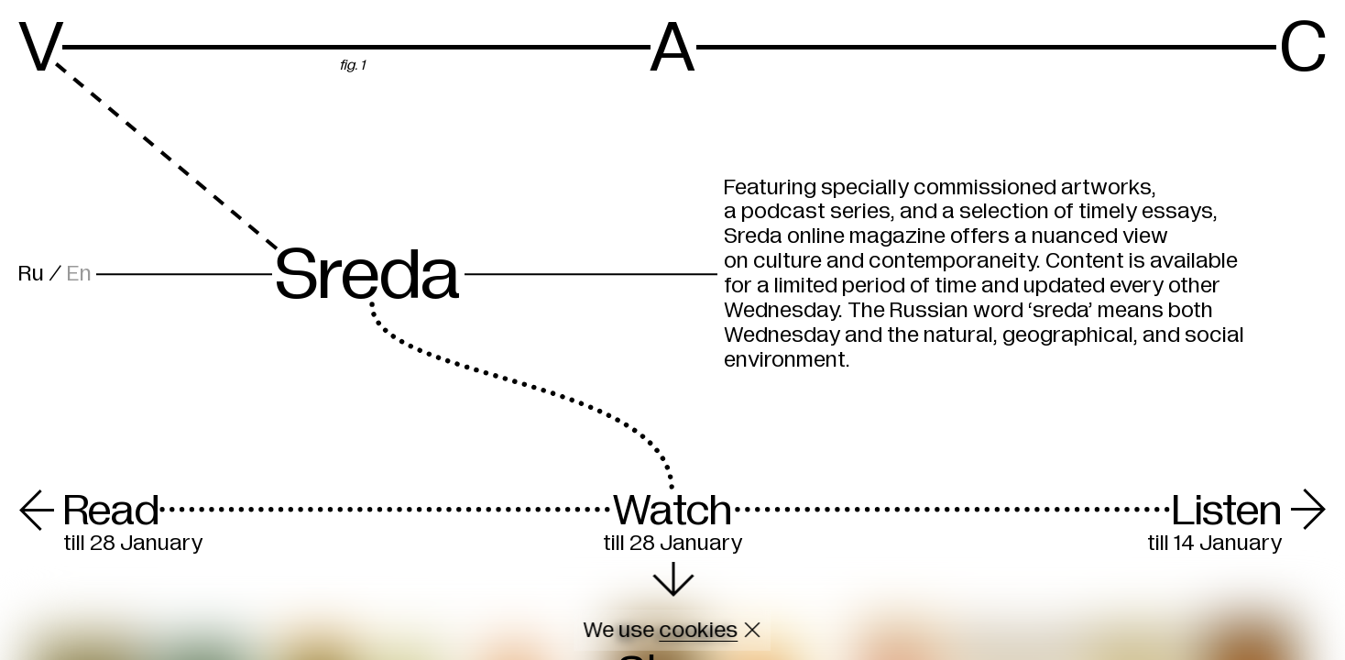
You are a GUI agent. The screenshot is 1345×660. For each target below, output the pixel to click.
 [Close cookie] (753, 630)
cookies (698, 630)
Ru (31, 273)
